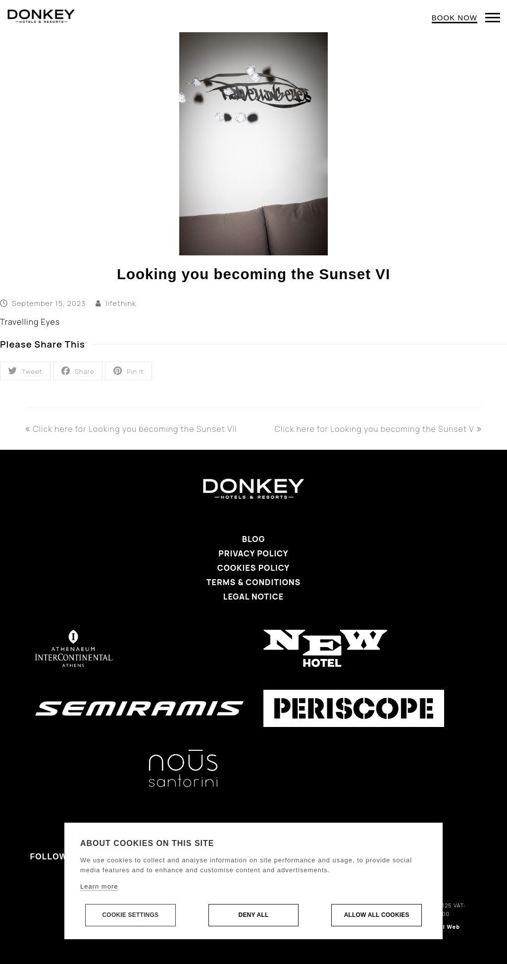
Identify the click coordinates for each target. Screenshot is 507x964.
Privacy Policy (253, 553)
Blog (253, 539)
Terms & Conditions (253, 582)
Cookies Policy (253, 567)
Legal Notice (253, 596)
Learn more (99, 887)
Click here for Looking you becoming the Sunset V (378, 428)
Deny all (254, 915)
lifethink (120, 303)
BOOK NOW (454, 17)
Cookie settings (130, 915)
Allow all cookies (376, 915)
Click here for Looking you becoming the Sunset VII (131, 428)
